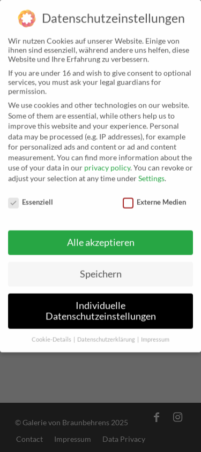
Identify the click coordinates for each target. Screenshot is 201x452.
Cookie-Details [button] (52, 335)
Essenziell (30, 197)
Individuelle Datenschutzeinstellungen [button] (101, 307)
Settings (151, 173)
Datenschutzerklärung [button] (106, 335)
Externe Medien (154, 197)
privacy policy (107, 163)
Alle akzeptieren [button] (101, 238)
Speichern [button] (101, 269)
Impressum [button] (155, 335)
